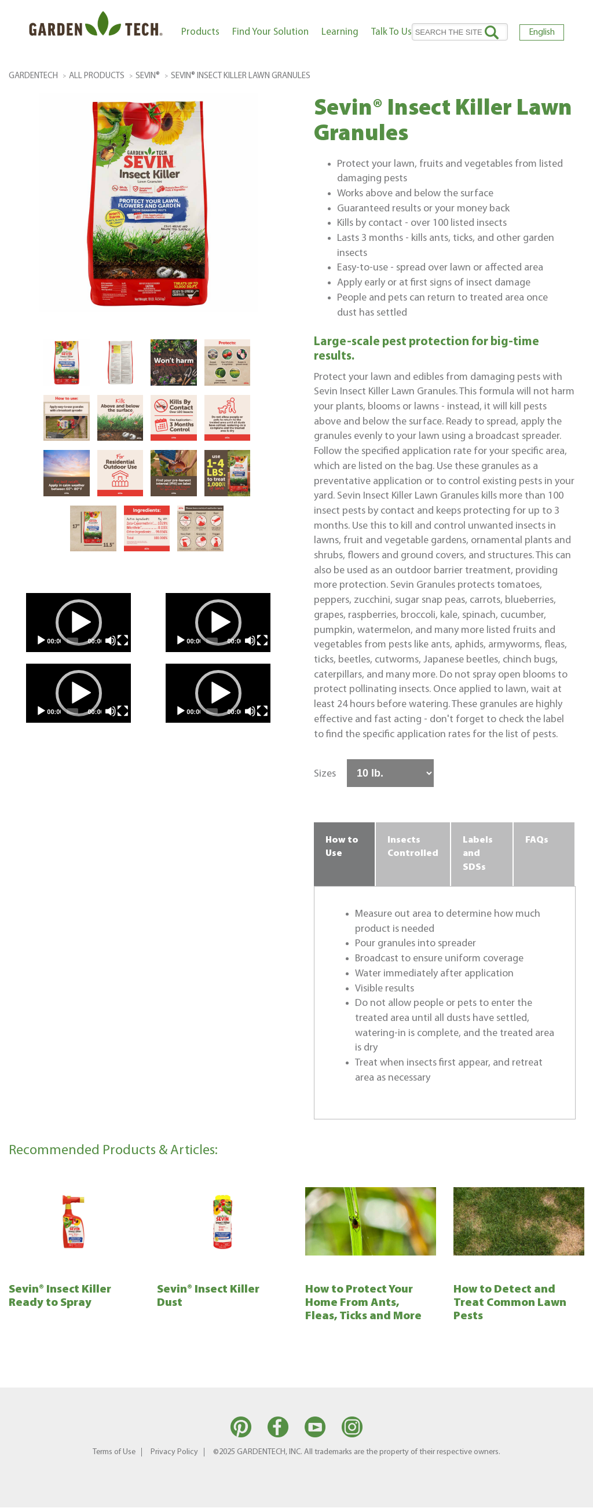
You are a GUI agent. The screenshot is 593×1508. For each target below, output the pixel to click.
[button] (79, 622)
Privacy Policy (174, 1452)
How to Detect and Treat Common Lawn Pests (509, 1303)
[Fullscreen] (123, 640)
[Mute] (110, 640)
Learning (339, 32)
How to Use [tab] (341, 847)
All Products (97, 76)
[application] (78, 622)
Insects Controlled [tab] (412, 847)
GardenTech (33, 76)
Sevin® (148, 76)
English (542, 32)
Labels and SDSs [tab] (478, 854)
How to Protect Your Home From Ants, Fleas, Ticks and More (363, 1303)
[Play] (41, 640)
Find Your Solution (270, 32)
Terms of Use (114, 1452)
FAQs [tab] (536, 840)
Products (200, 32)
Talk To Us (391, 32)
